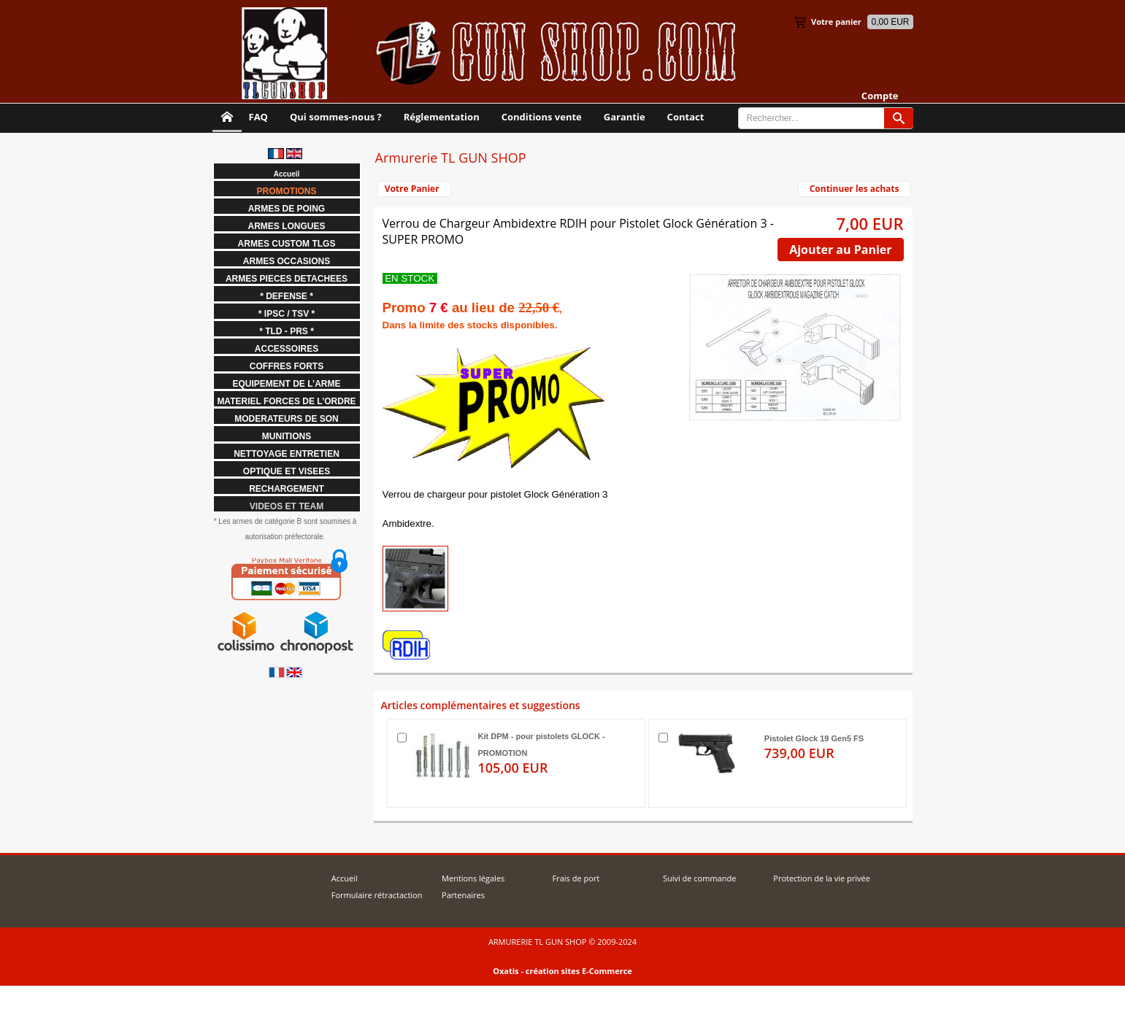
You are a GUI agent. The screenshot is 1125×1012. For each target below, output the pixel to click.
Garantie (624, 116)
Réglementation (442, 116)
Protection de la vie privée (821, 878)
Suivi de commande (699, 878)
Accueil (344, 878)
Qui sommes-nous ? (336, 116)
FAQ (258, 116)
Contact (685, 116)
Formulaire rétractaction (377, 894)
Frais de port (575, 878)
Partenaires (463, 894)
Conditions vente (542, 116)
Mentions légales (473, 878)
